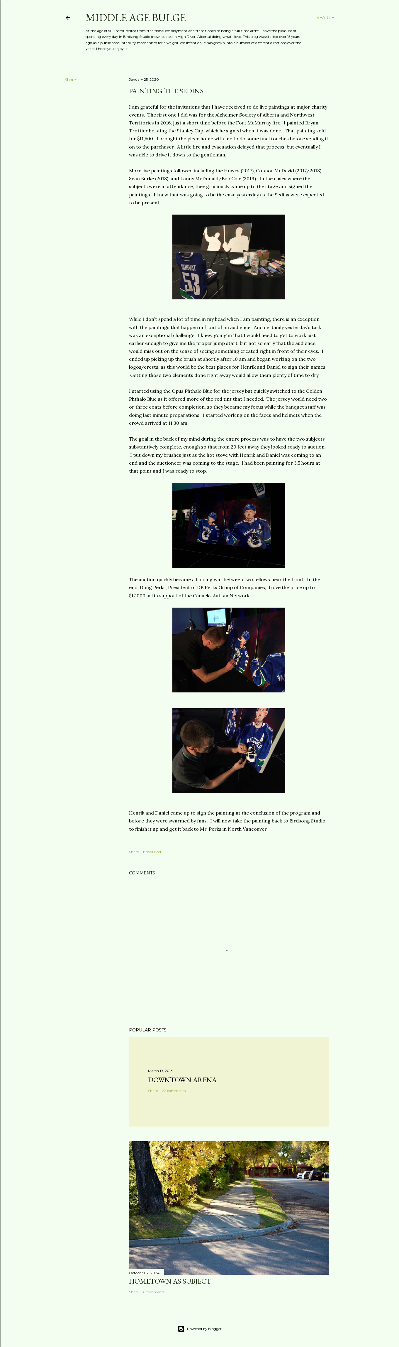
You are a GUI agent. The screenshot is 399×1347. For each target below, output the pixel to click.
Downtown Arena (182, 1079)
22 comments (174, 1090)
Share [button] (70, 79)
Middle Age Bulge (136, 17)
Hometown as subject (170, 1281)
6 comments (153, 1292)
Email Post (152, 851)
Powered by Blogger (200, 1328)
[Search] (326, 18)
